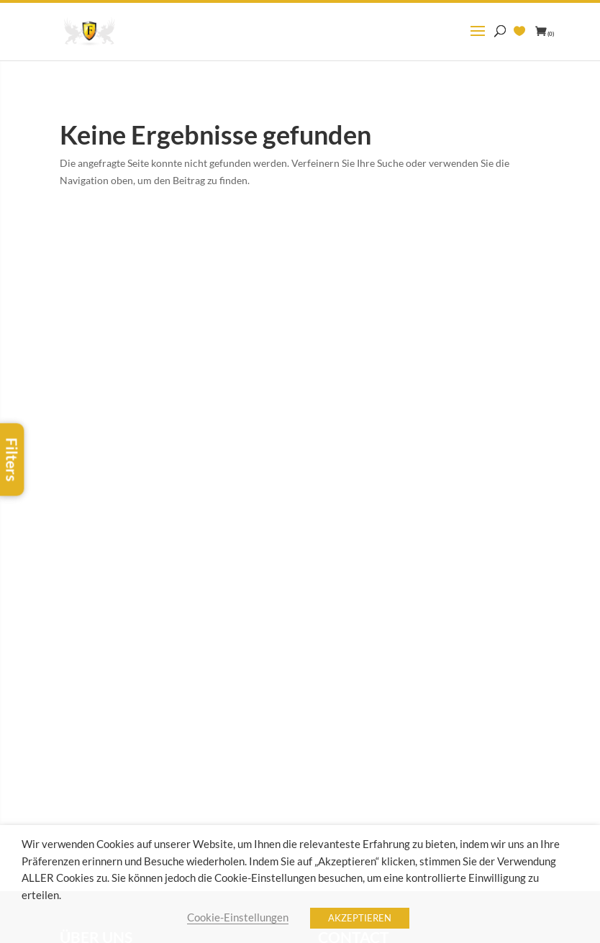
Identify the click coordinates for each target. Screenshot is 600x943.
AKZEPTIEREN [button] (359, 918)
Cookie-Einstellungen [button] (237, 917)
